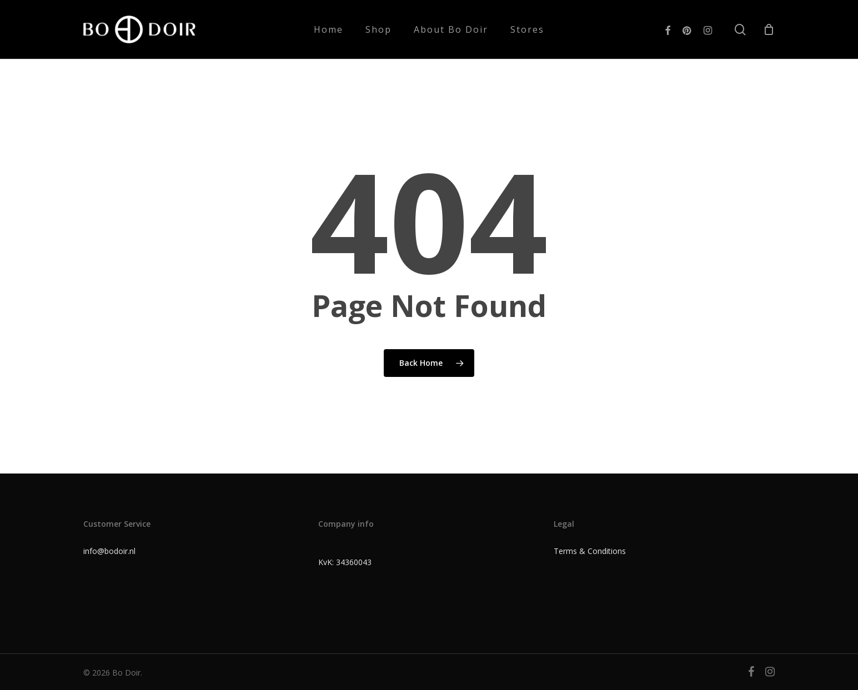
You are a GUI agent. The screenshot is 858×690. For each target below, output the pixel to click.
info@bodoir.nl (109, 551)
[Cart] (768, 29)
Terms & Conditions (590, 551)
